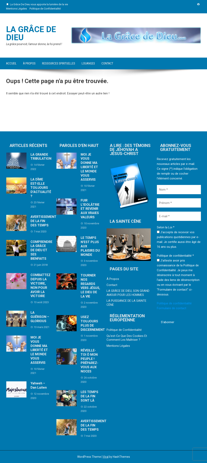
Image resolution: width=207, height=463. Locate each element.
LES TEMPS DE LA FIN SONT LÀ (89, 396)
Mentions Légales (16, 8)
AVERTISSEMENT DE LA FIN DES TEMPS (43, 221)
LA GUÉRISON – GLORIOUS (40, 317)
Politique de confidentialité (174, 303)
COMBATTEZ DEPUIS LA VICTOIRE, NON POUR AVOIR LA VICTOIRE (41, 285)
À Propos (29, 63)
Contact (107, 63)
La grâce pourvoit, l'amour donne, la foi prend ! (34, 44)
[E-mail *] (179, 216)
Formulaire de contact (171, 308)
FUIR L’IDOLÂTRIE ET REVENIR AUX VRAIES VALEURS (90, 208)
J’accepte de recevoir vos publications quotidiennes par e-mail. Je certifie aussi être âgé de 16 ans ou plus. (179, 239)
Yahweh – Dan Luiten (39, 385)
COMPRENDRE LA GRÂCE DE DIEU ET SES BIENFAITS (41, 250)
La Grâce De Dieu (31, 33)
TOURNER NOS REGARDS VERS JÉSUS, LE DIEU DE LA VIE (90, 285)
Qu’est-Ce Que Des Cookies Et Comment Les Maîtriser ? (127, 338)
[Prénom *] (179, 203)
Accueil (11, 63)
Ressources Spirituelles (58, 63)
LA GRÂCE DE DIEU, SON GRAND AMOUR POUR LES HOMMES (128, 293)
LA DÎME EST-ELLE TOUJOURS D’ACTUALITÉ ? (41, 187)
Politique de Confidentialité (45, 8)
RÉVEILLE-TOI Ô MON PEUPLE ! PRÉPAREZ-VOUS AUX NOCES (89, 360)
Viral (106, 456)
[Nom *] (179, 189)
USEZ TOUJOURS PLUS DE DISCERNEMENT (93, 323)
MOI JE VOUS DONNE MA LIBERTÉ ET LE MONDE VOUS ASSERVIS (39, 350)
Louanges (88, 63)
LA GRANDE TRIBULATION (41, 157)
